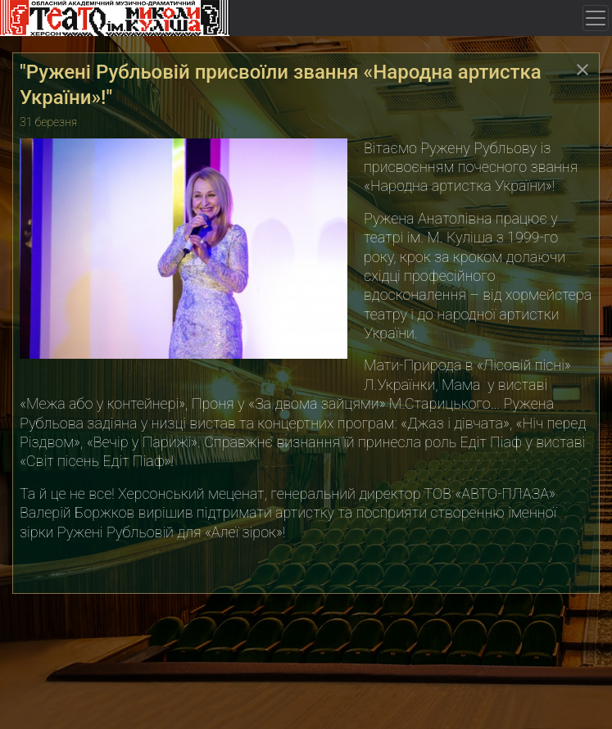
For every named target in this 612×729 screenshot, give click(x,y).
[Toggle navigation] (596, 18)
